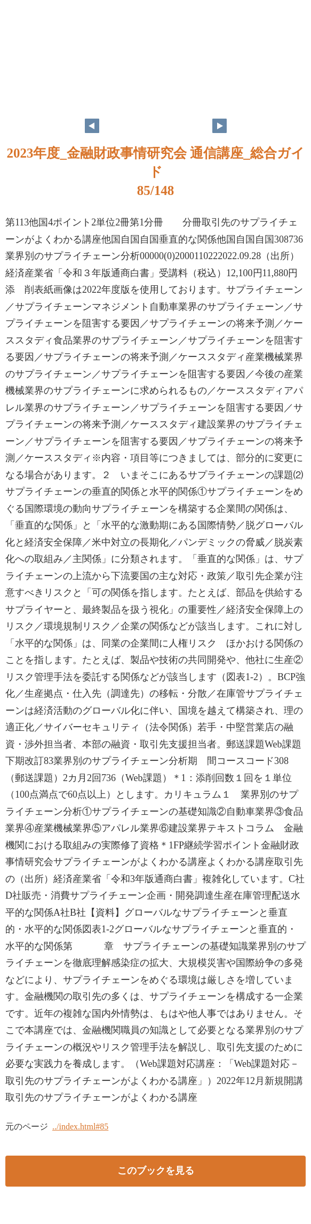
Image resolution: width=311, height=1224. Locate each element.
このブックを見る (155, 1170)
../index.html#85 (80, 1126)
